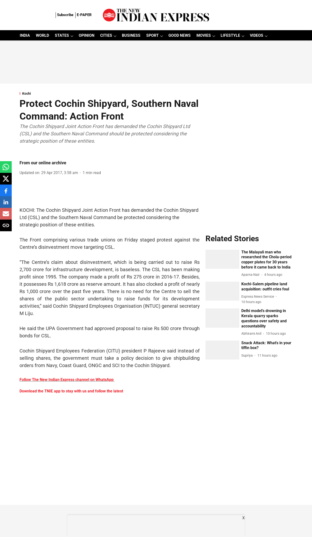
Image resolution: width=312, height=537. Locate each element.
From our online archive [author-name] (43, 162)
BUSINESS (131, 35)
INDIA (25, 35)
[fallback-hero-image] (222, 259)
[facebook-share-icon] (6, 193)
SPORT (152, 35)
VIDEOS (256, 35)
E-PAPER (84, 15)
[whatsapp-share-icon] (6, 169)
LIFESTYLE (230, 35)
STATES (62, 35)
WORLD (42, 35)
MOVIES (203, 35)
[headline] (266, 260)
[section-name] (110, 93)
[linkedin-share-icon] (6, 204)
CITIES (106, 35)
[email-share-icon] (6, 216)
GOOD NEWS (179, 35)
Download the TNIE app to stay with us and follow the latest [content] (71, 391)
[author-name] (251, 274)
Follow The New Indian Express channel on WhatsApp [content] (67, 379)
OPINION (86, 35)
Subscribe (65, 15)
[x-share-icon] (6, 181)
